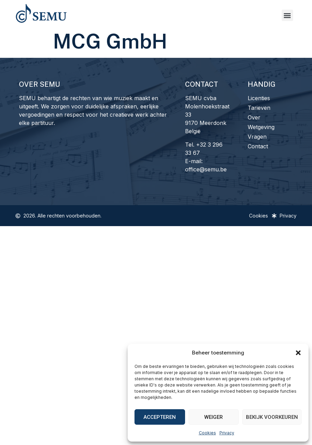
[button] (298, 352)
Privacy (226, 432)
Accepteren (159, 417)
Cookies (207, 432)
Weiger (213, 417)
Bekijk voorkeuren (272, 417)
